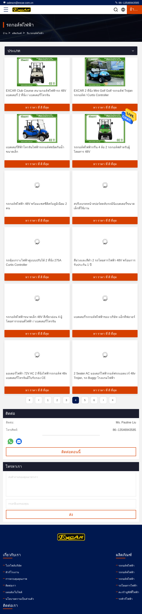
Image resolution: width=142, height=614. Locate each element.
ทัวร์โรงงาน (12, 572)
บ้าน (5, 33)
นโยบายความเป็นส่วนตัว (20, 598)
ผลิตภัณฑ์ (17, 33)
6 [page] (94, 400)
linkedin (82, 590)
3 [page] (66, 400)
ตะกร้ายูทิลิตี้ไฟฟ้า (56, 592)
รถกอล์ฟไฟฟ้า (54, 565)
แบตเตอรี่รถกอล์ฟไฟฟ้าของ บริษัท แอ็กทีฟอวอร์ (104, 316)
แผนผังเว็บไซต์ (14, 592)
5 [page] (85, 400)
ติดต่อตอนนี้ (71, 452)
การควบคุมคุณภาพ (16, 578)
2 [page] (57, 400)
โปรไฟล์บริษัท (13, 565)
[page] (29, 400)
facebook (90, 590)
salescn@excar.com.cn (18, 2)
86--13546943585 (127, 2)
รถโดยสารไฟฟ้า (55, 585)
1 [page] (48, 400)
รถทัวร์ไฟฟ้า (53, 598)
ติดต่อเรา (11, 585)
